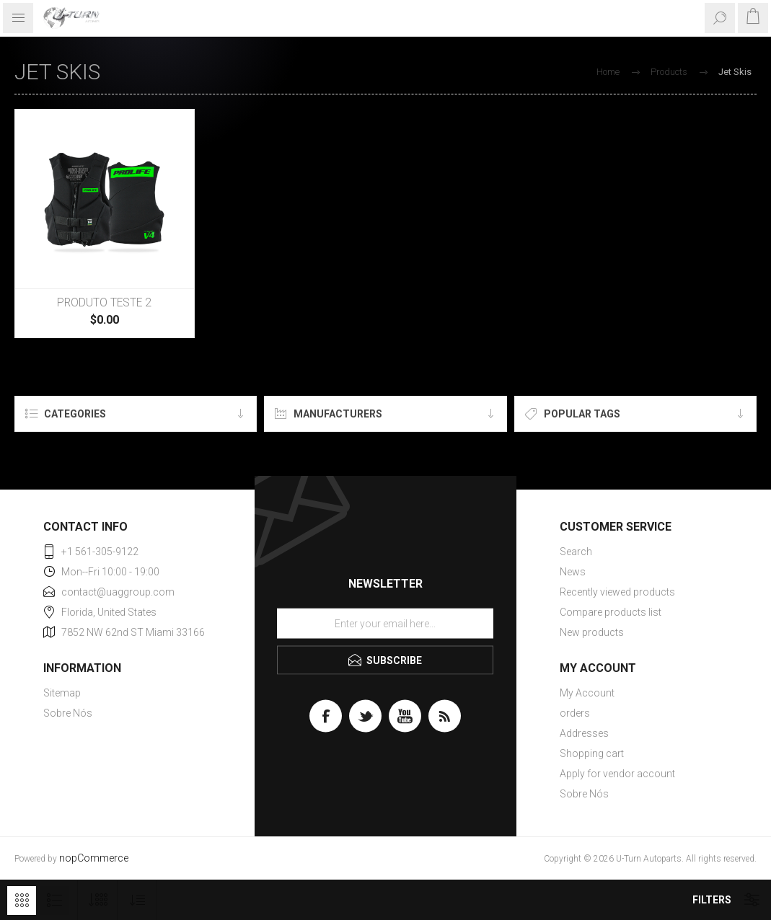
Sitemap (62, 693)
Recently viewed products (617, 592)
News (573, 572)
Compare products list (610, 612)
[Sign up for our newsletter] (385, 623)
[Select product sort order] (137, 900)
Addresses (584, 733)
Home (608, 71)
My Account (587, 693)
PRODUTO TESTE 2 (104, 302)
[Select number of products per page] (98, 900)
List (54, 900)
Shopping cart (592, 753)
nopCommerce (93, 858)
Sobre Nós (67, 713)
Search (576, 551)
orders (575, 713)
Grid (21, 900)
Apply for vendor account (617, 773)
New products (592, 632)
